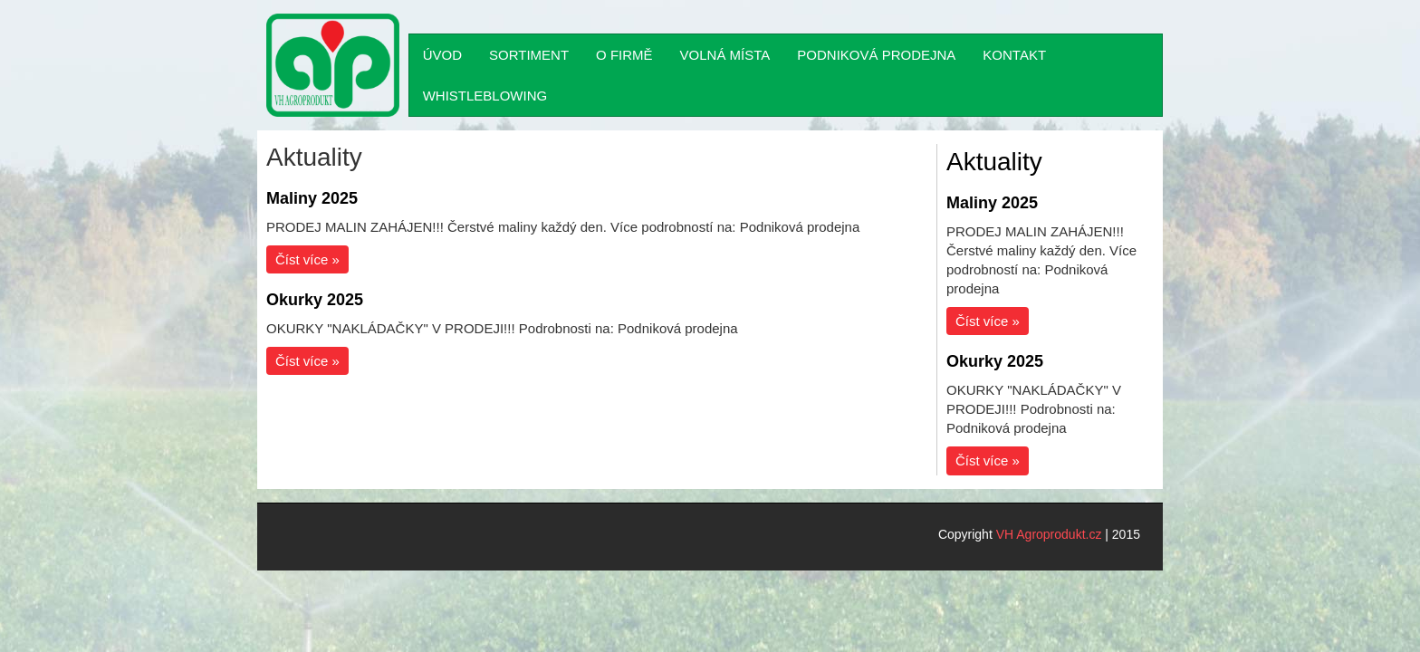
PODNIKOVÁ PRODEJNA (876, 54)
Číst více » (307, 259)
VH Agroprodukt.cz (1049, 534)
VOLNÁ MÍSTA (725, 54)
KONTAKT (1014, 54)
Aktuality (994, 162)
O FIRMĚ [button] (624, 54)
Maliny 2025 (312, 198)
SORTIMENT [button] (529, 54)
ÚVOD (442, 54)
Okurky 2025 (314, 300)
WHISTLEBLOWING (485, 95)
